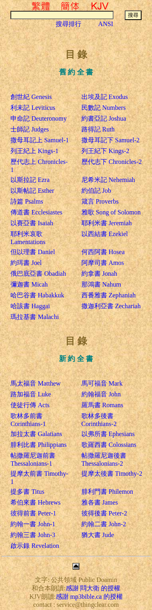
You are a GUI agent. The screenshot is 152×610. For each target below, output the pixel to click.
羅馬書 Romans (102, 405)
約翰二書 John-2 (103, 524)
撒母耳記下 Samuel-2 (110, 140)
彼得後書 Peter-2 (104, 513)
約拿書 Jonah (99, 273)
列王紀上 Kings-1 (34, 150)
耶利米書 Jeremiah (106, 223)
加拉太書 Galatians (36, 433)
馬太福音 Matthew (35, 383)
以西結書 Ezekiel (104, 233)
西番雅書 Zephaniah (108, 295)
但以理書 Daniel (32, 251)
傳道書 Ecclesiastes (36, 212)
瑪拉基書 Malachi (34, 316)
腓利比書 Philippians (38, 444)
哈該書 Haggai (30, 306)
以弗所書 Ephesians (108, 433)
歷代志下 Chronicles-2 (111, 161)
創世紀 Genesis (31, 96)
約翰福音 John (101, 394)
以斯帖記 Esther (32, 190)
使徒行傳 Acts (29, 405)
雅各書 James (99, 502)
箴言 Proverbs (100, 201)
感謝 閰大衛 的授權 (93, 588)
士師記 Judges (29, 129)
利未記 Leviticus (32, 107)
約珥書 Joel (26, 262)
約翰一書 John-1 (32, 524)
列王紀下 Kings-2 (105, 150)
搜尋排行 (68, 23)
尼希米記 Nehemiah (108, 179)
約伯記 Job (96, 190)
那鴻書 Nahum (101, 284)
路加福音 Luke (30, 394)
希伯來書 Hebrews (35, 502)
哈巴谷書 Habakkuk (37, 295)
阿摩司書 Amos (102, 262)
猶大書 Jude (97, 534)
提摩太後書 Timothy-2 (111, 473)
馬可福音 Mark (102, 383)
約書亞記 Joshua (103, 118)
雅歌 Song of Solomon (111, 212)
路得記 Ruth (98, 129)
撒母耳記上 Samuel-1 (39, 140)
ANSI (105, 23)
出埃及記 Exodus (104, 96)
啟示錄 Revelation (34, 545)
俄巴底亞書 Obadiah (38, 273)
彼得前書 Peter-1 (33, 513)
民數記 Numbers (103, 107)
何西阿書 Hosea (103, 251)
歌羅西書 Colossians (108, 444)
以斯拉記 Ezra (29, 179)
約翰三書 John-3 (32, 534)
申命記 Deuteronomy (38, 118)
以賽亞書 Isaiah (31, 223)
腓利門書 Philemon (107, 491)
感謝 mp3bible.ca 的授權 (89, 596)
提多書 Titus (27, 491)
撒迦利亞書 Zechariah (111, 306)
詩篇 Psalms (26, 201)
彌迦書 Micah (29, 284)
